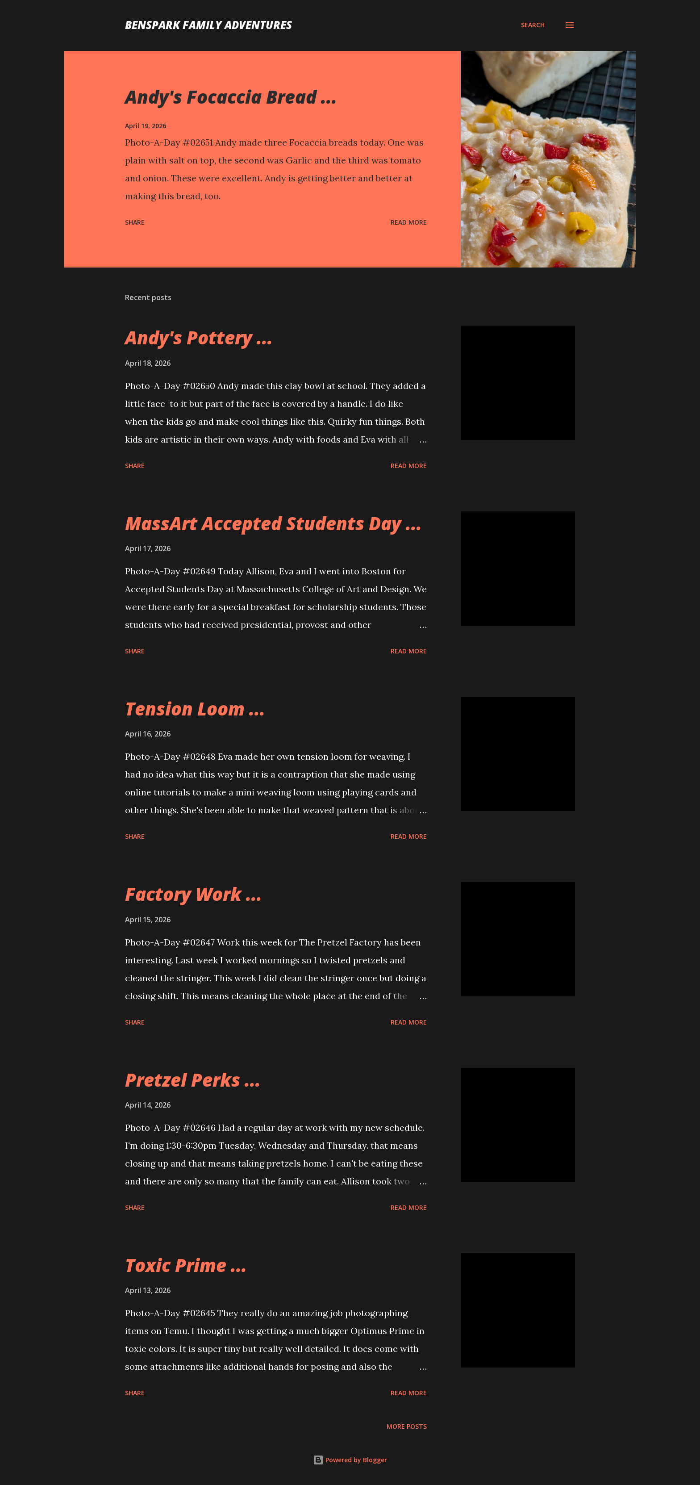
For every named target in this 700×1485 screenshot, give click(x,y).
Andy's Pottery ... (199, 337)
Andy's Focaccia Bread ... (231, 96)
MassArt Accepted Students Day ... (273, 523)
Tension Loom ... (195, 708)
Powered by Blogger (350, 1460)
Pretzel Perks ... (193, 1079)
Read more (409, 222)
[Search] (533, 25)
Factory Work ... (193, 894)
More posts (407, 1426)
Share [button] (135, 222)
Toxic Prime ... (186, 1265)
